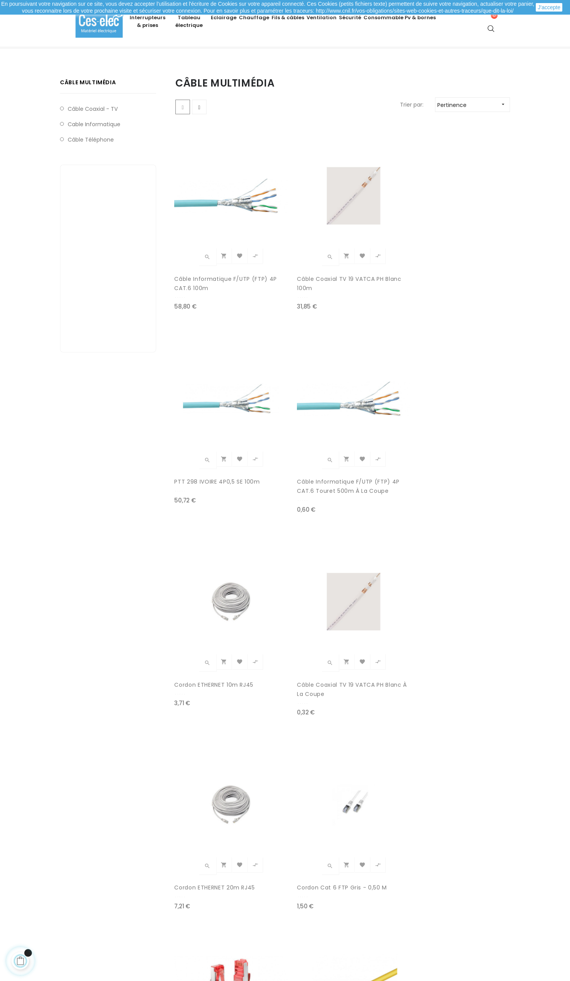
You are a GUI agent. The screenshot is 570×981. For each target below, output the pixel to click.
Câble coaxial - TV (93, 136)
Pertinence (473, 132)
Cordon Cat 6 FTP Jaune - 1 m (297, 574)
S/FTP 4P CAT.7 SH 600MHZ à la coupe (204, 729)
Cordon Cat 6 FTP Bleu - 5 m (383, 574)
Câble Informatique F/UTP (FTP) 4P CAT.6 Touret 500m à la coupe (471, 264)
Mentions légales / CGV (212, 907)
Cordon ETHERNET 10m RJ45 (207, 418)
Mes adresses (90, 892)
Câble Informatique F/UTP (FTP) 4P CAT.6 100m (206, 264)
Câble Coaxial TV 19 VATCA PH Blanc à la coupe (291, 419)
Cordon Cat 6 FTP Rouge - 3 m (211, 574)
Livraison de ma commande (219, 892)
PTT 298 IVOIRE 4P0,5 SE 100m (382, 263)
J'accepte (549, 7)
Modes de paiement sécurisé (220, 877)
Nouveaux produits (316, 892)
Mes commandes (95, 877)
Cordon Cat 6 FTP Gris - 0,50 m (469, 418)
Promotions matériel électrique (333, 907)
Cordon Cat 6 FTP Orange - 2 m (472, 574)
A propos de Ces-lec (427, 919)
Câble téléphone (91, 167)
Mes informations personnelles (113, 907)
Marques (302, 923)
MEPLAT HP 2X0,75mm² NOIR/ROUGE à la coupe (297, 729)
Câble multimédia (88, 110)
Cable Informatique (94, 152)
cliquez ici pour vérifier (356, 936)
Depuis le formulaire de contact (443, 904)
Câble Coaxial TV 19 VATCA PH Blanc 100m (293, 263)
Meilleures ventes (314, 877)
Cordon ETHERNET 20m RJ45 (380, 418)
